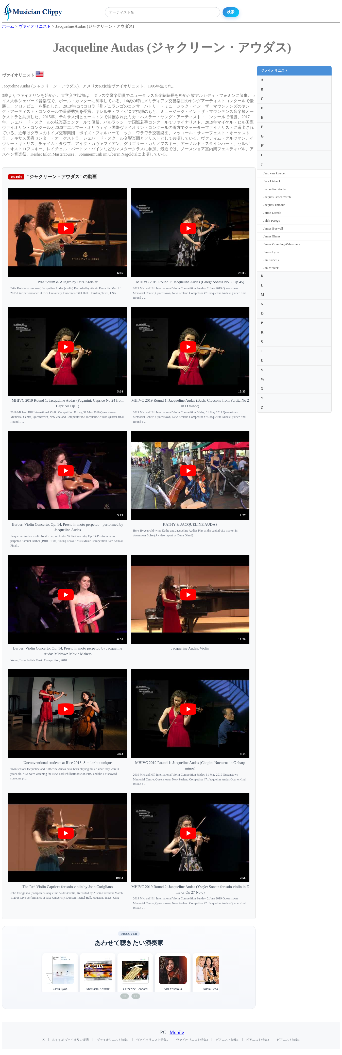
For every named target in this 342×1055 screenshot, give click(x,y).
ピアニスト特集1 (227, 1040)
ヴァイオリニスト (274, 70)
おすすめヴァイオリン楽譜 (70, 1040)
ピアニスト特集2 (257, 1040)
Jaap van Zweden (274, 173)
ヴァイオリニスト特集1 (113, 1040)
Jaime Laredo (272, 213)
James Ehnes (271, 236)
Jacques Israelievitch (277, 197)
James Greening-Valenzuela (281, 244)
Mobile (177, 1032)
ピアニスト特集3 (288, 1040)
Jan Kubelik (271, 260)
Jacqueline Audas (274, 189)
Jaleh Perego (271, 220)
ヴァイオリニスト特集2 (152, 1040)
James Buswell (273, 228)
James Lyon (271, 252)
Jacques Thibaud (274, 205)
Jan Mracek (271, 268)
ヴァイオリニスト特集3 (192, 1040)
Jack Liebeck (272, 181)
